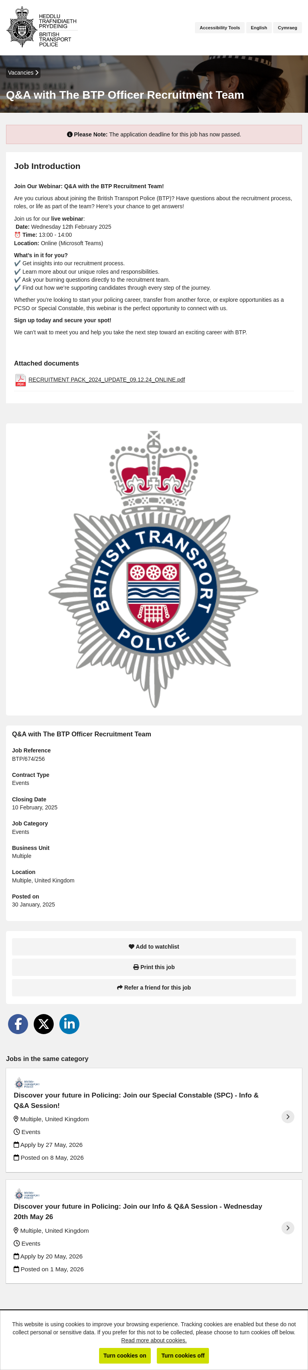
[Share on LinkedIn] (69, 1024)
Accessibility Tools (220, 27)
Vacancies (23, 72)
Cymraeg (287, 27)
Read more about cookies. (153, 1340)
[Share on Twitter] (44, 1024)
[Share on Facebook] (18, 1024)
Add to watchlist (154, 946)
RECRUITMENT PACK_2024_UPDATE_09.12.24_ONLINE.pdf (106, 379)
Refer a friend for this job (154, 987)
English (259, 27)
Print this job (153, 967)
